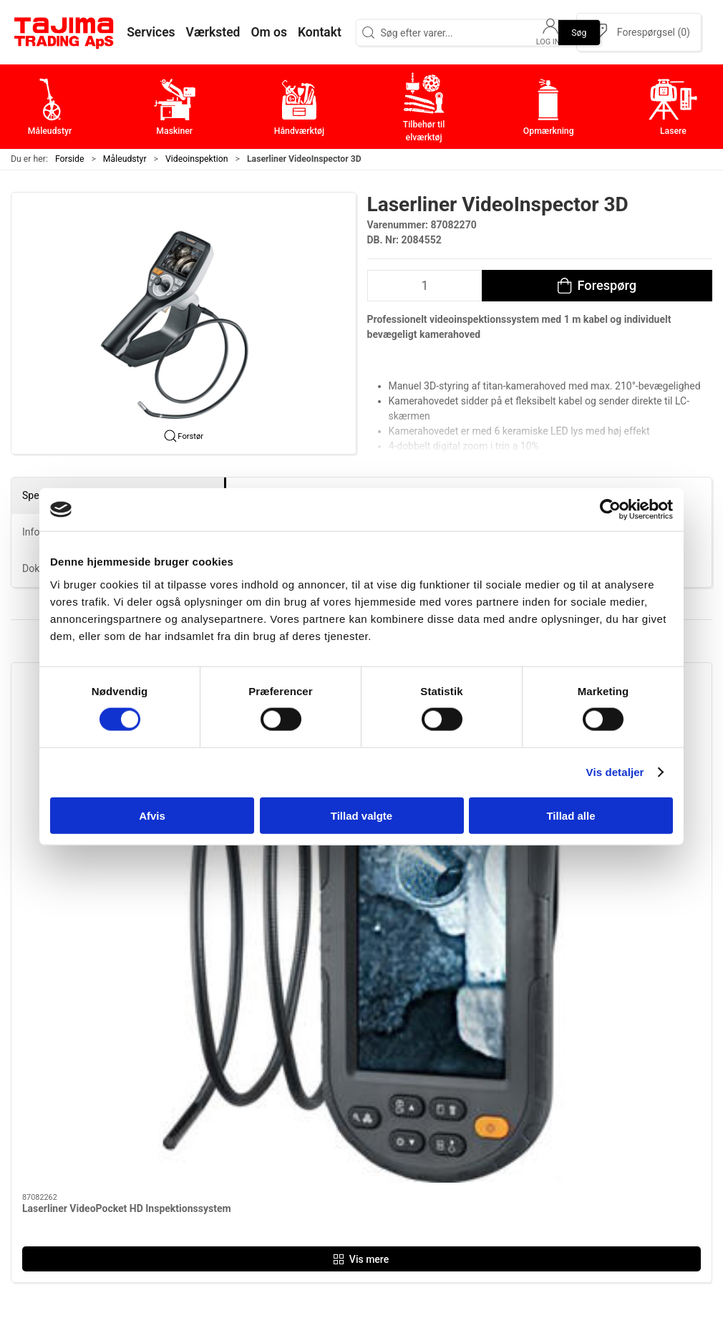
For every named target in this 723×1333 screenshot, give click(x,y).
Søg (578, 32)
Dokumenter (537, 1158)
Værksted (530, 1113)
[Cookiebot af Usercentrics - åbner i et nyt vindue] (610, 509)
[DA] (64, 32)
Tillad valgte (361, 815)
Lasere (289, 1180)
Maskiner (295, 1091)
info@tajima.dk (171, 1184)
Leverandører (539, 1136)
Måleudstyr (125, 159)
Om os (522, 1069)
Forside (69, 159)
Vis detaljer (615, 772)
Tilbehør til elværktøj (323, 1136)
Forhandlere (536, 1180)
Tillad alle (570, 815)
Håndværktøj (304, 1113)
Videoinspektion (196, 159)
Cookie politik (540, 1202)
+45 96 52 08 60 (174, 1169)
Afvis (152, 815)
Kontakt (525, 1091)
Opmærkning (304, 1158)
